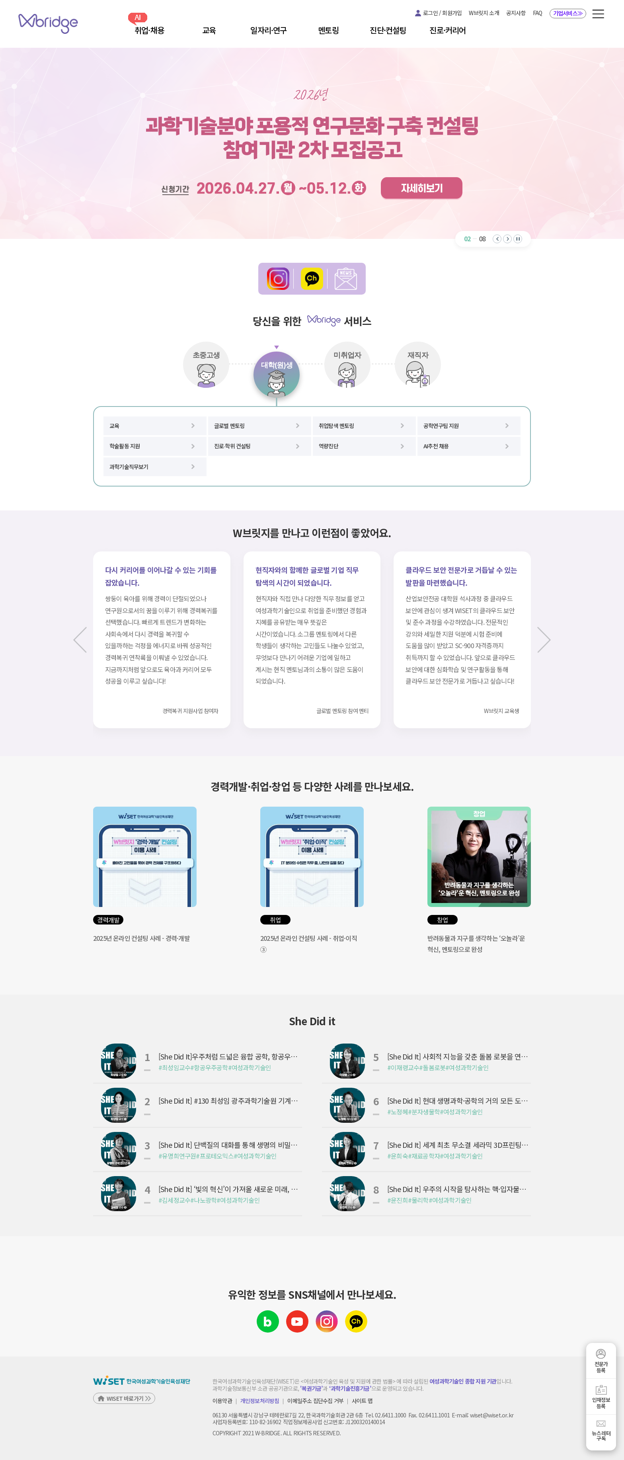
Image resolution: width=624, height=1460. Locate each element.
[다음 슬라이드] (541, 640)
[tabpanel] (312, 446)
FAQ (537, 13)
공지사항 (516, 13)
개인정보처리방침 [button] (259, 1401)
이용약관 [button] (222, 1401)
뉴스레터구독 (601, 1435)
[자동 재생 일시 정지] (517, 239)
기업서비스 (568, 13)
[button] (598, 14)
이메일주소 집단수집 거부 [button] (315, 1401)
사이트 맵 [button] (362, 1401)
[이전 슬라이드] (83, 640)
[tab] (206, 365)
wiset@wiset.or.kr (491, 1415)
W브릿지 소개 (484, 13)
